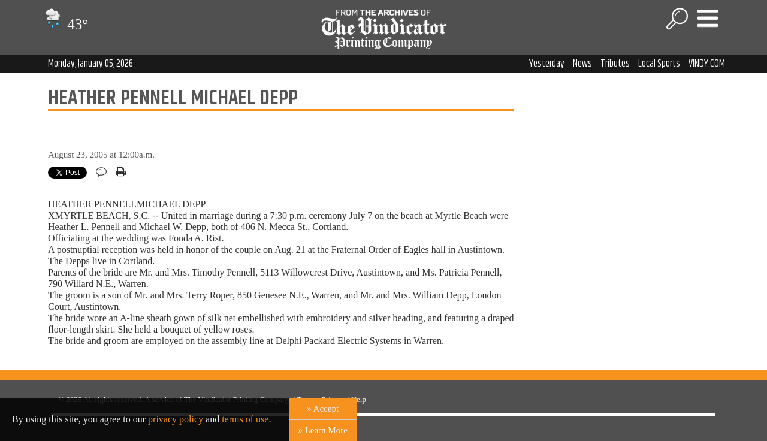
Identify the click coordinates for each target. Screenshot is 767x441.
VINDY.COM (707, 63)
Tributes (615, 63)
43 (65, 24)
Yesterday (546, 63)
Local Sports (659, 63)
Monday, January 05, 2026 (90, 63)
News (582, 63)
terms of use (245, 419)
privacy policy (175, 419)
